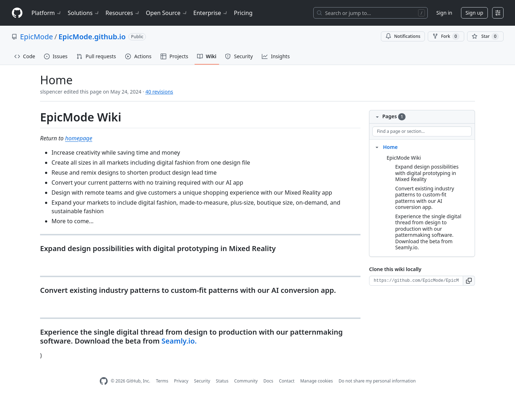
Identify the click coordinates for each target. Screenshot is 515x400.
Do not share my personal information (377, 381)
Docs (268, 381)
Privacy (181, 381)
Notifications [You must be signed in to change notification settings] (403, 36)
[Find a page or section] (422, 131)
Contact (286, 381)
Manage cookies (316, 381)
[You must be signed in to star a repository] (485, 36)
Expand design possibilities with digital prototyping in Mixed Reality (426, 172)
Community (246, 381)
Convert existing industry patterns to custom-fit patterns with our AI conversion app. (424, 198)
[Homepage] (17, 13)
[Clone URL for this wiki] (416, 281)
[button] (469, 281)
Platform (46, 13)
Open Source (167, 13)
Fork (445, 36)
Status (222, 381)
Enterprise (210, 13)
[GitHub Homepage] (103, 381)
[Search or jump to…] (370, 13)
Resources (123, 13)
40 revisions (159, 91)
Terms (162, 381)
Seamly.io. (179, 341)
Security (202, 381)
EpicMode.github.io (92, 36)
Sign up (474, 12)
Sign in (444, 12)
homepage (78, 138)
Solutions (84, 13)
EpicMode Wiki (404, 157)
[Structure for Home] (377, 146)
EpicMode (36, 36)
